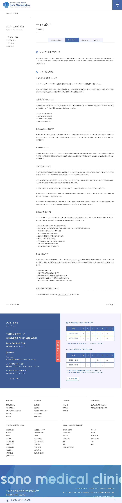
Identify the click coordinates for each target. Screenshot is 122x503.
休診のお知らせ (10, 408)
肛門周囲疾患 (10, 456)
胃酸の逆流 (66, 438)
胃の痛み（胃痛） (67, 430)
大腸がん (37, 444)
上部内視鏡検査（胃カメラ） (98, 405)
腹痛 (64, 441)
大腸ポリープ (10, 444)
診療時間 (65, 408)
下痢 (92, 441)
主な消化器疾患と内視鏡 (15, 425)
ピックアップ (9, 413)
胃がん (36, 435)
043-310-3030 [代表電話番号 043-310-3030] (14, 364)
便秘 (64, 444)
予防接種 (65, 411)
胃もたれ (93, 430)
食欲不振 (65, 435)
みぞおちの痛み (67, 433)
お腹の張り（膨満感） (68, 447)
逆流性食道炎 (10, 430)
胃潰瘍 (8, 435)
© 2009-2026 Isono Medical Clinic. (104, 496)
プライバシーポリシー (56, 40)
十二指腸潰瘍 (10, 441)
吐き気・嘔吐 (94, 435)
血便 (92, 444)
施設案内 (37, 408)
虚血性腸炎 (9, 450)
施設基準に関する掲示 (40, 411)
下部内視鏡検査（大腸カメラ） (99, 408)
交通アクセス (38, 416)
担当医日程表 (73, 378)
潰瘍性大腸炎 (10, 447)
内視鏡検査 (95, 400)
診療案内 (66, 400)
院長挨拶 (37, 405)
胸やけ (93, 433)
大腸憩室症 (9, 453)
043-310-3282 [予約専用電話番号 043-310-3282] (14, 370)
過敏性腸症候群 (39, 453)
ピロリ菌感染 (38, 438)
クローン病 (37, 447)
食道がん (8, 433)
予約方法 (65, 405)
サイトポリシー (72, 40)
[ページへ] (12, 304)
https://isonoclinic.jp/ (73, 260)
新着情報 (9, 400)
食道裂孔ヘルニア (39, 430)
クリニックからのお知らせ (13, 411)
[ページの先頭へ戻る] (110, 304)
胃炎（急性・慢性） (39, 433)
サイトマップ (85, 40)
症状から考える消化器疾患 (72, 425)
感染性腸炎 (37, 450)
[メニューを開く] (117, 5)
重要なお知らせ (10, 405)
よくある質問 (38, 413)
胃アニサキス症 (38, 441)
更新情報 (8, 416)
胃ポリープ (9, 438)
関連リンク (97, 40)
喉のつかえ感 (95, 438)
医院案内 (37, 400)
